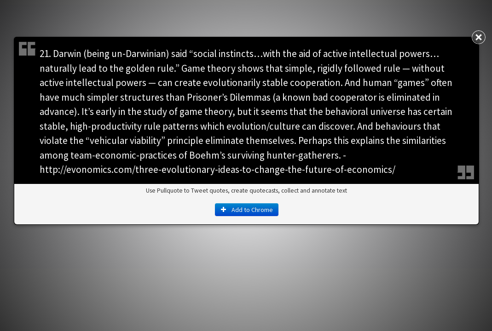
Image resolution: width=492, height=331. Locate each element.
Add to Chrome (246, 209)
